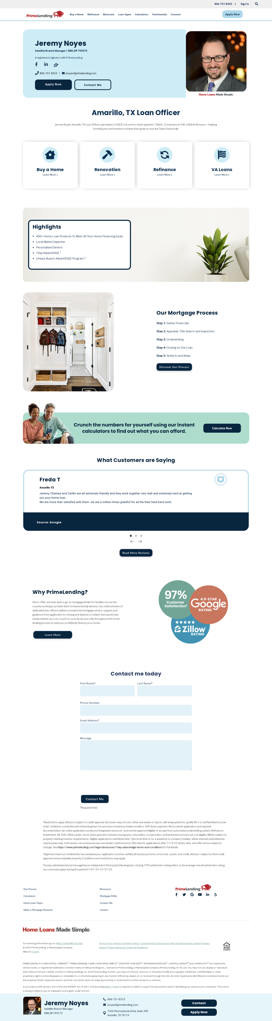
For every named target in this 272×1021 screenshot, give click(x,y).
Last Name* (145, 683)
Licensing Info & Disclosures (155, 943)
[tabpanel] (136, 500)
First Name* (87, 683)
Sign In (245, 4)
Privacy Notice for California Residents (127, 947)
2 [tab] (136, 536)
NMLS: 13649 (112, 986)
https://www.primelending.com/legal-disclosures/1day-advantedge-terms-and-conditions (110, 847)
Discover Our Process (174, 367)
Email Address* (89, 720)
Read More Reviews (136, 552)
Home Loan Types (33, 902)
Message (85, 738)
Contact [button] (199, 1003)
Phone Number (90, 702)
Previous (132, 541)
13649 (35, 951)
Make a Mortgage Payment (38, 909)
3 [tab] (141, 536)
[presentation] (106, 780)
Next (140, 541)
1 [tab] (131, 536)
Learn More (53, 634)
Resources (105, 889)
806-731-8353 (48, 73)
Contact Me (92, 85)
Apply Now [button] (199, 1012)
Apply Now (53, 84)
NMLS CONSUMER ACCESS (69, 943)
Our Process (30, 889)
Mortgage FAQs (108, 895)
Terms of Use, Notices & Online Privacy (119, 943)
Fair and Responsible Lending (186, 943)
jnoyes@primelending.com (81, 73)
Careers (104, 909)
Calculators (30, 895)
